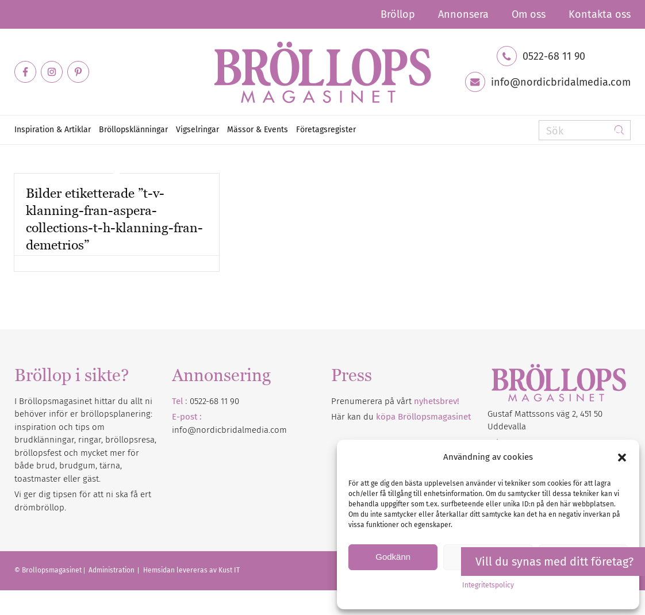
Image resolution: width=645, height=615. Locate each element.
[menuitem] (398, 14)
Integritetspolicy (488, 585)
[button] (622, 457)
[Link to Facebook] (25, 72)
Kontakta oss (600, 14)
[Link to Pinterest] (78, 72)
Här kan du (401, 417)
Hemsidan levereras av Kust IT (191, 570)
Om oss (529, 14)
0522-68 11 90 (554, 56)
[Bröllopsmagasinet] (322, 72)
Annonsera (463, 14)
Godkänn (392, 557)
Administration (112, 570)
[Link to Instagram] (52, 72)
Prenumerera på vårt (395, 401)
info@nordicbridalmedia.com (561, 82)
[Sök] (585, 130)
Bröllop (398, 14)
